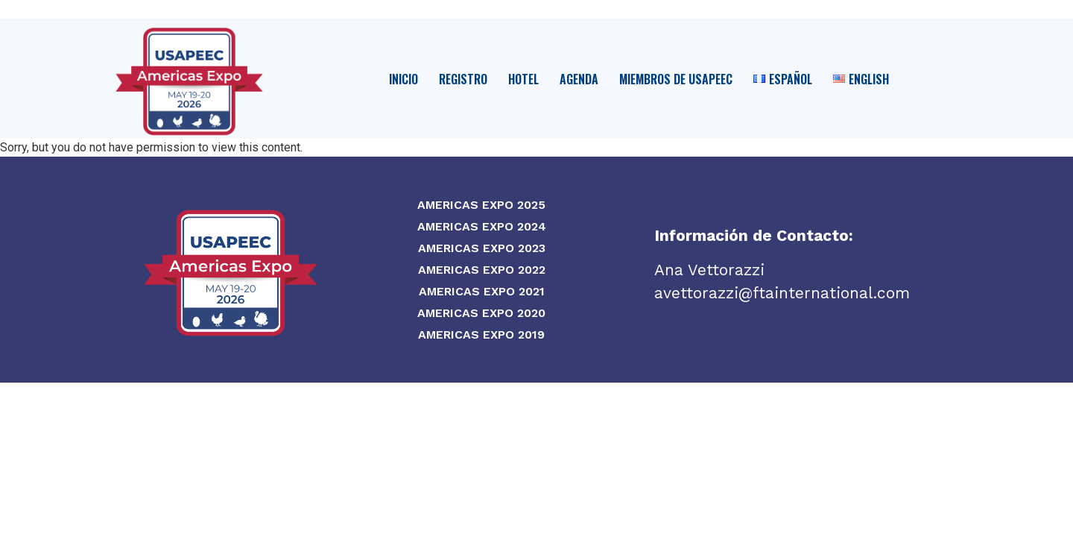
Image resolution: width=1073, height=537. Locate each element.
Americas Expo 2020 (481, 313)
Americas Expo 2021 (482, 291)
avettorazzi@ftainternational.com (782, 292)
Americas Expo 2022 (481, 270)
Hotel (523, 79)
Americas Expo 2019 (481, 334)
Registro (463, 79)
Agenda (579, 79)
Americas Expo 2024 (481, 226)
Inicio (403, 79)
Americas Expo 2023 (481, 248)
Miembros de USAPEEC (675, 79)
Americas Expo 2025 (481, 205)
